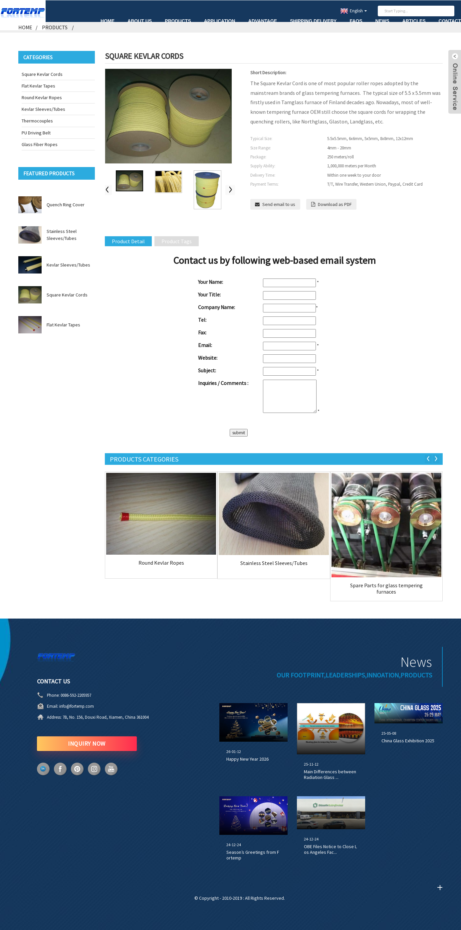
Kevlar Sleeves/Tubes (43, 109)
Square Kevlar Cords (42, 74)
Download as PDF (335, 204)
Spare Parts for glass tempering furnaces (386, 588)
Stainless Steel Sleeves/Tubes (274, 563)
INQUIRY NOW (87, 743)
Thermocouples (37, 121)
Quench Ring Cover (66, 205)
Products (178, 20)
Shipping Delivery (313, 20)
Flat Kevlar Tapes (38, 86)
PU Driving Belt (36, 132)
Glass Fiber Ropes (40, 144)
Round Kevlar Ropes (42, 97)
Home (108, 20)
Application (219, 20)
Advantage (262, 20)
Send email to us (279, 204)
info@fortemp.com (76, 706)
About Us (139, 20)
